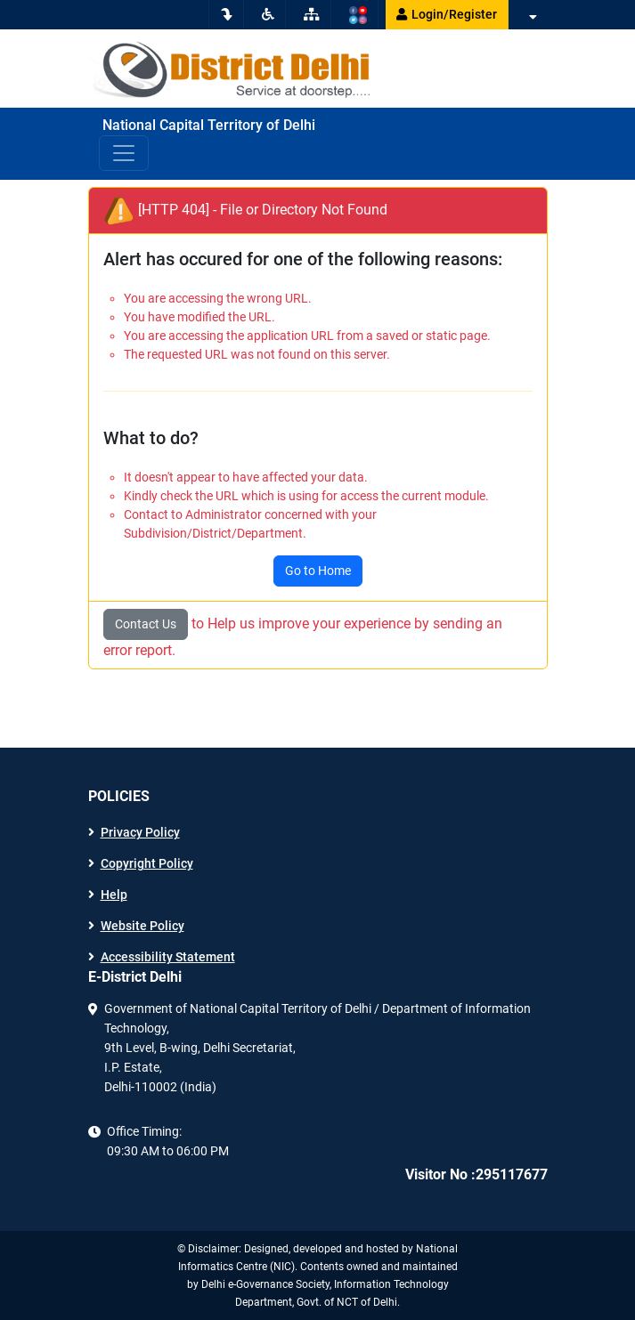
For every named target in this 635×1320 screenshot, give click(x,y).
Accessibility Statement (168, 957)
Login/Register (446, 14)
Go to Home (318, 570)
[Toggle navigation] (124, 153)
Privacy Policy (140, 832)
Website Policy (142, 926)
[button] (531, 17)
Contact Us (145, 624)
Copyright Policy (147, 863)
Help (114, 894)
